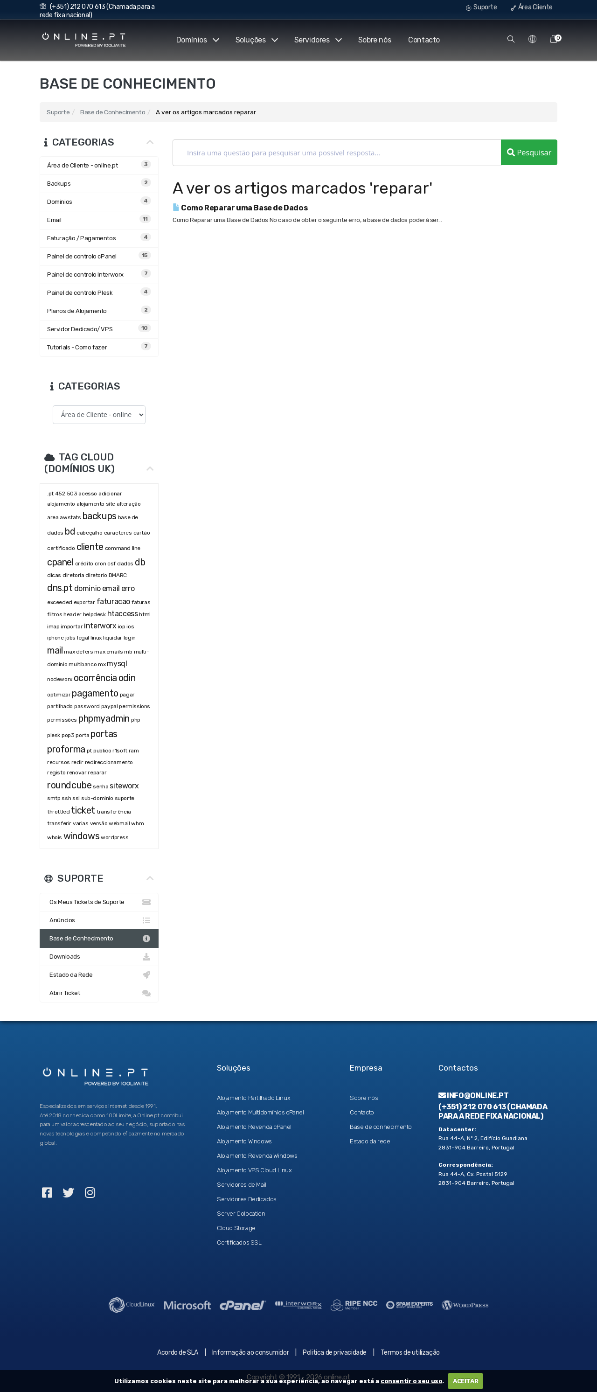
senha (100, 786)
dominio (87, 588)
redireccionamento (109, 762)
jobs (70, 637)
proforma (66, 749)
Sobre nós (374, 39)
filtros (54, 614)
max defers (78, 651)
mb (128, 651)
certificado (61, 548)
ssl (76, 798)
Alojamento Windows (244, 1141)
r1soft (119, 750)
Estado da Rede (99, 975)
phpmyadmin (104, 718)
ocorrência (95, 677)
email (111, 588)
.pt (50, 493)
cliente (90, 546)
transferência (114, 811)
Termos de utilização (410, 1353)
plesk (53, 735)
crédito (84, 563)
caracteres (118, 532)
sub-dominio (97, 798)
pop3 (68, 735)
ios (130, 626)
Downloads (99, 956)
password (87, 706)
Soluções (256, 39)
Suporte (481, 7)
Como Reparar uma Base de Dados (240, 207)
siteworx (124, 785)
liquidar (112, 637)
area (52, 517)
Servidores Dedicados (247, 1199)
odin (126, 677)
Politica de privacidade (335, 1353)
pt (89, 750)
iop (121, 626)
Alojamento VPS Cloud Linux (254, 1170)
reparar (97, 772)
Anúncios (99, 920)
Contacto (424, 39)
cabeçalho (89, 532)
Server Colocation (241, 1213)
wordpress (114, 837)
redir (77, 762)
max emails (108, 651)
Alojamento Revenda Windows (257, 1155)
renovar (76, 772)
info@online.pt (473, 1095)
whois (54, 837)
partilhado (60, 706)
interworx (100, 625)
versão (99, 823)
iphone (55, 637)
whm (137, 823)
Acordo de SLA (177, 1353)
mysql (117, 663)
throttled (58, 811)
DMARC (118, 575)
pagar (127, 694)
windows (81, 836)
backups (100, 516)
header (72, 614)
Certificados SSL (239, 1242)
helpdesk (94, 614)
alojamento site (95, 504)
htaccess (122, 613)
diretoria (73, 575)
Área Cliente (532, 7)
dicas (54, 575)
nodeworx (59, 679)
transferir (59, 823)
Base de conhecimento (381, 1126)
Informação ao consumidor (250, 1353)
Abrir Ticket (99, 993)
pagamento (95, 693)
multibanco (83, 664)
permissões (62, 720)
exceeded (59, 602)
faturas (141, 602)
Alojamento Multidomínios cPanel (260, 1112)
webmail (119, 823)
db (140, 562)
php (136, 720)
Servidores (317, 39)
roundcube (69, 785)
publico (102, 750)
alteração (128, 504)
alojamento (61, 504)
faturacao (113, 601)
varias (81, 823)
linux (96, 637)
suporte (124, 798)
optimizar (58, 694)
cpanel (60, 562)
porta (82, 735)
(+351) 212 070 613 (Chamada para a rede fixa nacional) (492, 1111)
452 (60, 493)
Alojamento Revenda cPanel (254, 1126)
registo (56, 772)
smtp (53, 798)
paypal (109, 706)
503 (72, 493)
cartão (141, 532)
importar (72, 626)
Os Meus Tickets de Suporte (99, 902)
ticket (83, 810)
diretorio (96, 575)
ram (134, 750)
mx (101, 664)
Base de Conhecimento (112, 112)
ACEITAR (465, 1381)
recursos (58, 762)
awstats (70, 517)
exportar (84, 602)
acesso (87, 493)
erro (127, 588)
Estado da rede (370, 1141)
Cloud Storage (236, 1228)
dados (125, 563)
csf (111, 563)
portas (104, 733)
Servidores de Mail (241, 1184)
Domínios (196, 39)
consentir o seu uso (411, 1381)
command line (122, 548)
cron (100, 563)
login (130, 637)
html (144, 614)
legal (83, 637)
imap (53, 626)
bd (70, 531)
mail (54, 650)
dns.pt (60, 587)
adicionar (110, 493)
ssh (66, 798)
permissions (134, 706)
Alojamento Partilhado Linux (253, 1097)
